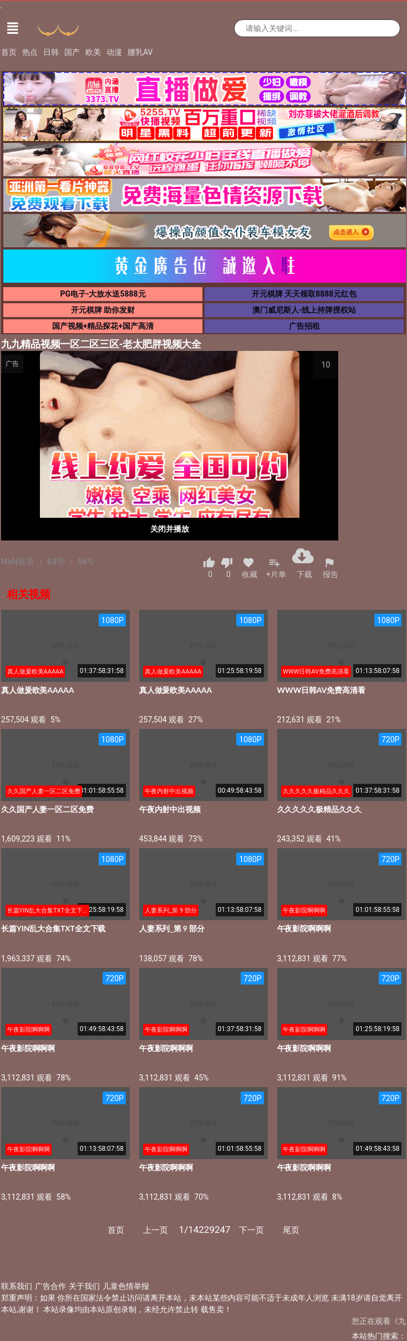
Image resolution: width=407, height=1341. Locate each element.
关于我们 (84, 1286)
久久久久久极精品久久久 (319, 809)
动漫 (114, 52)
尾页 (291, 1230)
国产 (72, 52)
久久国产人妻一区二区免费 (47, 809)
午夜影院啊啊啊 (304, 928)
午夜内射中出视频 (170, 809)
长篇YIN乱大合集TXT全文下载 (53, 928)
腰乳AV (140, 52)
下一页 (251, 1230)
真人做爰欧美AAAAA (37, 690)
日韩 (51, 52)
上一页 (155, 1230)
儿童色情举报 (126, 1286)
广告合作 (50, 1286)
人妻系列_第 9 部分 (172, 928)
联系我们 (16, 1286)
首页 (9, 52)
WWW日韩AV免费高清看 (321, 690)
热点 (30, 52)
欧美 (93, 52)
